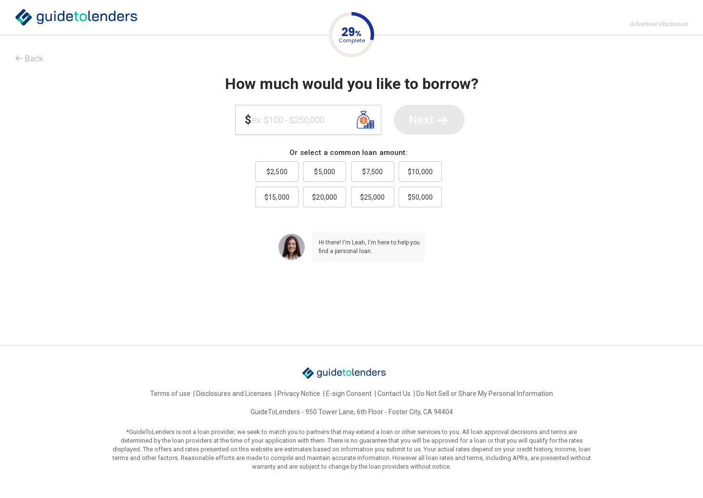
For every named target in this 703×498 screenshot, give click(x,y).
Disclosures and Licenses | (236, 393)
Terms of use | (173, 393)
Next (429, 120)
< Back (26, 56)
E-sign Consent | (351, 393)
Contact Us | (396, 393)
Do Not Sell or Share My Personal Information (484, 393)
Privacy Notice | (301, 393)
